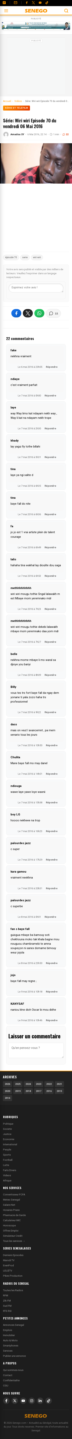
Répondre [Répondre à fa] (50, 547)
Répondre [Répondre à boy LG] (52, 831)
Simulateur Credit (12, 1235)
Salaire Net (9, 1204)
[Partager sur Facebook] (16, 313)
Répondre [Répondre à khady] (50, 457)
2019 (18, 1091)
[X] (15, 1401)
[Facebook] (26, 2)
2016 (49, 1091)
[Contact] (15, 3)
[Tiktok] (46, 2)
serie (25, 257)
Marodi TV (8, 1260)
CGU (5, 1385)
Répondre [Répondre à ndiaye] (50, 395)
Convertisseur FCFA (14, 1194)
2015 (59, 1091)
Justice (7, 1134)
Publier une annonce (14, 1355)
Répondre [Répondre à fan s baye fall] (52, 963)
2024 (28, 1084)
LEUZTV (7, 1270)
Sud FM (7, 1305)
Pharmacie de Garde (14, 1215)
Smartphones (10, 1345)
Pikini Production (12, 1275)
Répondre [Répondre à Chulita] (52, 773)
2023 (38, 1084)
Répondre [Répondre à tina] (50, 485)
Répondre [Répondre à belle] (50, 675)
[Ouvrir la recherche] (66, 11)
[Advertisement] (36, 67)
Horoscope (9, 1225)
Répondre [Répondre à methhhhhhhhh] (50, 609)
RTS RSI (7, 1311)
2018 (28, 1091)
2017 (38, 1091)
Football (7, 1159)
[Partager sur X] (28, 313)
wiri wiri (37, 257)
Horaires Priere (11, 1210)
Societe (7, 1128)
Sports (7, 1154)
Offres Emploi (10, 1230)
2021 (59, 1084)
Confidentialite (11, 1380)
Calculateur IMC (12, 1220)
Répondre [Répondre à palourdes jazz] (52, 859)
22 (65, 134)
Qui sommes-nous (13, 1370)
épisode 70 (11, 257)
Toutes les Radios (13, 1290)
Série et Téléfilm (16, 108)
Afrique (7, 1180)
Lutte (6, 1165)
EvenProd (8, 1265)
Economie (8, 1139)
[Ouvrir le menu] (6, 11)
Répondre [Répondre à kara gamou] (52, 888)
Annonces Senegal (13, 1324)
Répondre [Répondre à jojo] (52, 991)
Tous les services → (14, 1241)
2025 (18, 1084)
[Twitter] (33, 2)
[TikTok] (48, 1401)
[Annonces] (4, 3)
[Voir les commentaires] (53, 313)
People (7, 1149)
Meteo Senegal (11, 1199)
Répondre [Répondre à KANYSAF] (52, 1020)
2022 (49, 1084)
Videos (7, 1175)
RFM (5, 1295)
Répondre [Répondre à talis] (50, 575)
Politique (8, 1123)
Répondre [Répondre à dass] (52, 745)
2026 (7, 1084)
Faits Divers (9, 1170)
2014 (7, 1098)
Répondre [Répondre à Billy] (50, 712)
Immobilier (9, 1335)
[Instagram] (31, 1401)
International (10, 1144)
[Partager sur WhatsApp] (39, 313)
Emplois (7, 1330)
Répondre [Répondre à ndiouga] (52, 802)
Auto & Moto (10, 1340)
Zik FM (7, 1300)
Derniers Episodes (13, 1255)
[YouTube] (40, 2)
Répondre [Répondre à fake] (52, 366)
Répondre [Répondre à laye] (50, 428)
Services (7, 1350)
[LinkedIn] (40, 1401)
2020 (7, 1091)
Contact (7, 1375)
